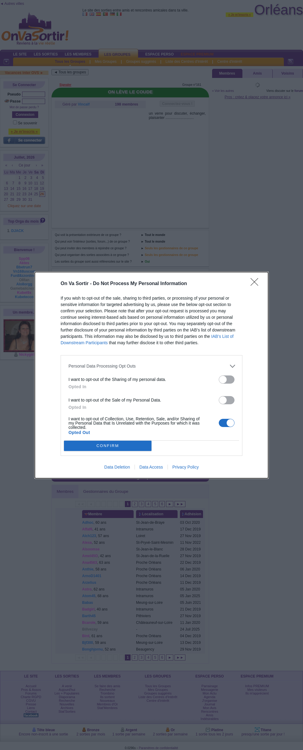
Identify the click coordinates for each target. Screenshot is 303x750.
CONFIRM (107, 445)
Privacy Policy (185, 467)
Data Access (151, 467)
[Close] (256, 284)
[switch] (227, 379)
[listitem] (151, 366)
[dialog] (151, 375)
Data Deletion (117, 467)
